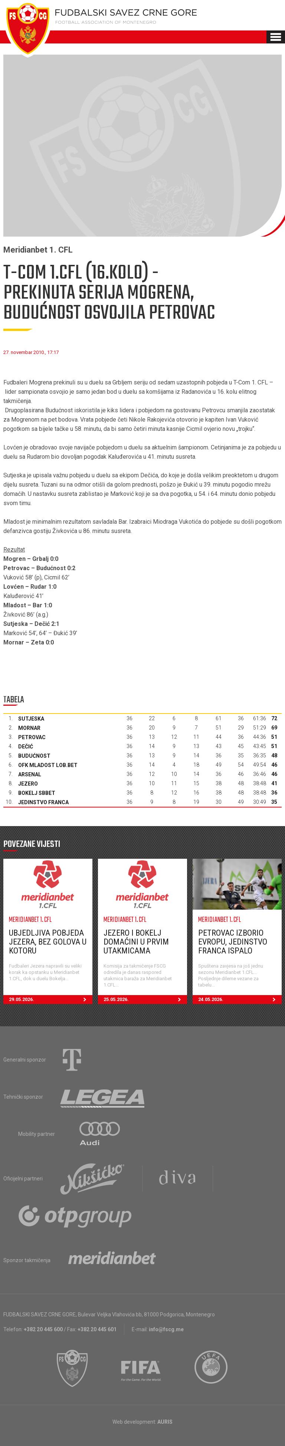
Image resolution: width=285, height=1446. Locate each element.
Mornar (29, 728)
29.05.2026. (50, 999)
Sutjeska (31, 719)
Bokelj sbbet (36, 793)
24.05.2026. (240, 999)
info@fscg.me (166, 1329)
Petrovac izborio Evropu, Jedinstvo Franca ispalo (232, 941)
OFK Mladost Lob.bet (48, 765)
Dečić (25, 747)
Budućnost (34, 756)
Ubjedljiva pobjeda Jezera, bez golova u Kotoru (47, 941)
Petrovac (32, 737)
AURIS (165, 1422)
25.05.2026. (145, 999)
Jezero (28, 784)
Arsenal (29, 774)
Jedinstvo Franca (43, 802)
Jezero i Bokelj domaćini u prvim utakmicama (136, 941)
